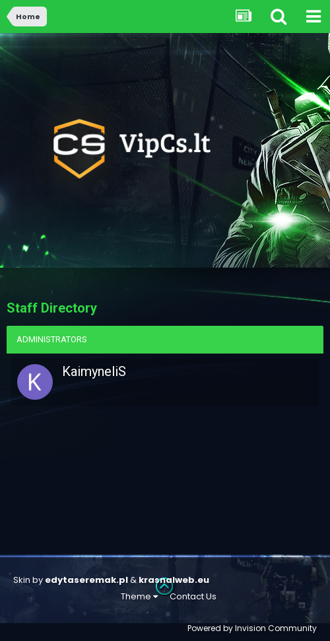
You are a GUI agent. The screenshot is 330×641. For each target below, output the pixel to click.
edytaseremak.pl (86, 580)
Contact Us (193, 596)
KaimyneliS (94, 371)
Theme (139, 596)
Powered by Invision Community (252, 628)
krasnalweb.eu (174, 580)
